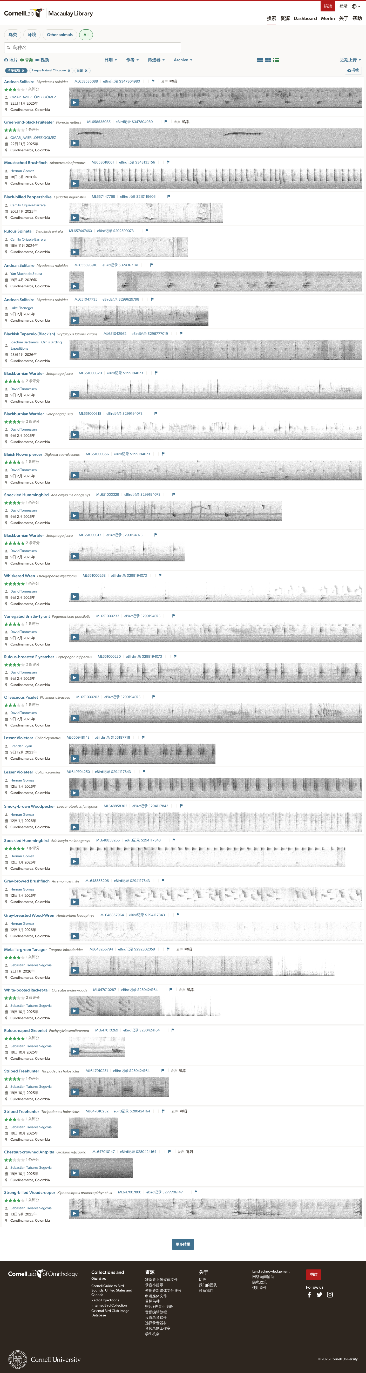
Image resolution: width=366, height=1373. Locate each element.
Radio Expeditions (105, 1300)
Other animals (60, 35)
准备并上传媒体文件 (161, 1280)
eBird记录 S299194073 (125, 373)
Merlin (328, 18)
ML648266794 (101, 949)
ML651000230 (109, 656)
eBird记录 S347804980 (122, 81)
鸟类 (13, 35)
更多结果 (183, 1244)
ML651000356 (97, 454)
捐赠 (328, 6)
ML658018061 (103, 162)
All (86, 35)
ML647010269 (106, 1030)
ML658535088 (86, 81)
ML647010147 (103, 1152)
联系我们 (206, 1291)
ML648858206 (97, 881)
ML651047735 (85, 299)
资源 (285, 18)
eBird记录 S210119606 (138, 197)
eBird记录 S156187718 (113, 737)
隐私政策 (259, 1282)
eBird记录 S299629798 (121, 299)
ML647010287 (104, 990)
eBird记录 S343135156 (137, 162)
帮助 (357, 18)
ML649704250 (78, 772)
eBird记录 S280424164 (139, 990)
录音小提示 (154, 1285)
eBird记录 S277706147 (165, 1192)
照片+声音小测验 (159, 1307)
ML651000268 (94, 575)
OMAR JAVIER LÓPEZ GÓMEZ (33, 97)
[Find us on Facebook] (309, 1295)
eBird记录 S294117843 (113, 772)
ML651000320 (90, 373)
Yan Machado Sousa (26, 274)
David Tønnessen (23, 389)
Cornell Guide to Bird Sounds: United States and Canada (111, 1290)
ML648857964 (112, 915)
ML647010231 (97, 1071)
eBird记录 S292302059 (137, 949)
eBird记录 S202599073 (115, 231)
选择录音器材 (156, 1323)
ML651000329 (107, 495)
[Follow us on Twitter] (319, 1295)
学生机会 (152, 1334)
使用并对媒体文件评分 (163, 1291)
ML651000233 (107, 616)
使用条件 (259, 1288)
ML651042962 (115, 334)
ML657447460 (80, 231)
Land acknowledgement (270, 1271)
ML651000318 (90, 414)
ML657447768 (103, 197)
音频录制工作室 (158, 1328)
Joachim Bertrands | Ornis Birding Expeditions (36, 345)
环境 (32, 35)
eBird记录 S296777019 (150, 334)
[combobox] (97, 48)
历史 (202, 1280)
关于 (343, 18)
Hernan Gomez (22, 171)
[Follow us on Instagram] (330, 1295)
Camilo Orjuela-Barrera (28, 205)
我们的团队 (208, 1285)
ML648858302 (115, 806)
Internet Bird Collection (109, 1305)
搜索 (271, 18)
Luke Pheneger (21, 308)
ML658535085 (99, 122)
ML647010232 (97, 1111)
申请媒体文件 (156, 1296)
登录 (343, 6)
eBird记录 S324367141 (121, 265)
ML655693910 (85, 265)
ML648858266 (108, 840)
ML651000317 (90, 535)
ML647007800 (129, 1192)
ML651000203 (87, 697)
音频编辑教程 (156, 1312)
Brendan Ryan (21, 746)
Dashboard (305, 18)
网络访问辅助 (263, 1277)
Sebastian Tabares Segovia (31, 965)
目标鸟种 (152, 1301)
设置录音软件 (156, 1318)
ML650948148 (78, 737)
